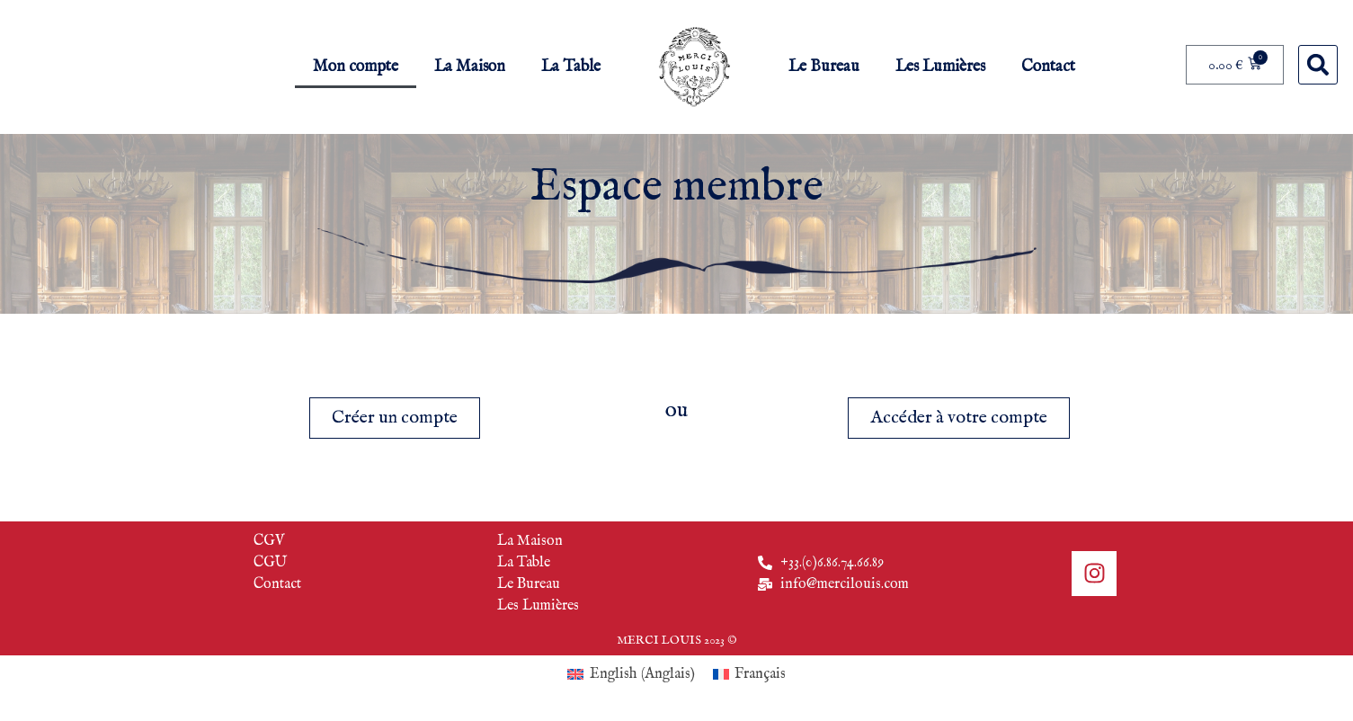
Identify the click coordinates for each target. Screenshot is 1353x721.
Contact (1048, 67)
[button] (1318, 65)
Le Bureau (823, 67)
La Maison (469, 67)
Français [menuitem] (760, 674)
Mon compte (355, 67)
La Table (571, 67)
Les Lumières (940, 67)
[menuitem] (630, 675)
